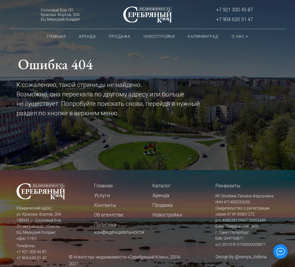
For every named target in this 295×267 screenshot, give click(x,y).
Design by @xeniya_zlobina (240, 256)
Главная (56, 36)
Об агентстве (108, 215)
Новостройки (159, 36)
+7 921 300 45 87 (234, 10)
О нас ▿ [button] (240, 36)
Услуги (102, 195)
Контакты (105, 205)
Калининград (203, 36)
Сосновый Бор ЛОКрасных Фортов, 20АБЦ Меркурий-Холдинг (60, 15)
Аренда (87, 36)
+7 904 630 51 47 (234, 19)
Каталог (161, 186)
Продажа (120, 36)
